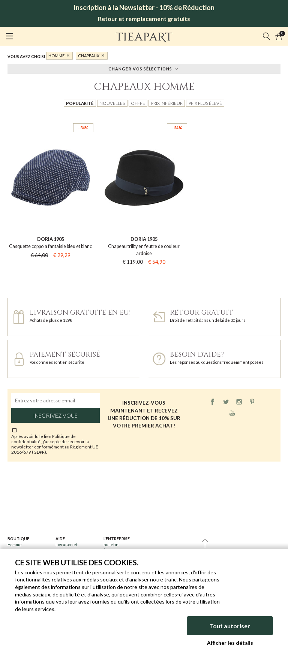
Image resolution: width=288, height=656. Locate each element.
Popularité (79, 103)
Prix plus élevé (205, 103)
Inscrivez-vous (55, 415)
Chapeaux (88, 55)
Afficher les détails (230, 643)
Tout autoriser (230, 625)
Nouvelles (112, 103)
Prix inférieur (167, 103)
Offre (138, 103)
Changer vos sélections (140, 68)
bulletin (111, 544)
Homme (56, 55)
